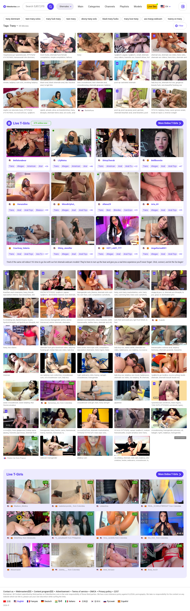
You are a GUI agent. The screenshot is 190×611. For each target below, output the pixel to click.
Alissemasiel (16, 570)
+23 (135, 210)
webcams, (86, 375)
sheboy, (120, 458)
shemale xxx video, (169, 55)
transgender (93, 378)
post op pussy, (127, 110)
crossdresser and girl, (86, 403)
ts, (63, 433)
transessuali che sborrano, (24, 57)
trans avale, (82, 347)
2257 (116, 591)
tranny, (97, 375)
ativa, (54, 110)
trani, (97, 403)
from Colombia (66, 403)
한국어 (95, 601)
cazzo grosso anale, (178, 110)
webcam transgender (48, 458)
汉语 (7, 601)
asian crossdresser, (11, 403)
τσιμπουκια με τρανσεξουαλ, (15, 55)
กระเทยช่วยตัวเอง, (20, 113)
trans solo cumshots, (138, 295)
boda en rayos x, (158, 113)
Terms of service (80, 591)
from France (21, 458)
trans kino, (172, 57)
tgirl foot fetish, (139, 320)
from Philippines (74, 538)
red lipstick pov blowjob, (26, 322)
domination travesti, (57, 295)
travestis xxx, (129, 57)
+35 (180, 210)
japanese (118, 403)
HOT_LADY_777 (114, 248)
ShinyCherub (109, 160)
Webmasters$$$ (23, 591)
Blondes (117, 210)
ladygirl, (154, 433)
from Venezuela (29, 538)
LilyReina (62, 160)
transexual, (57, 433)
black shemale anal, (57, 82)
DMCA (93, 591)
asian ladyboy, (25, 403)
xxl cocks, (68, 113)
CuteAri (162, 320)
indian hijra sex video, (58, 350)
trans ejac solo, (93, 347)
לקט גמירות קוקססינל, (85, 433)
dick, (92, 375)
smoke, (6, 82)
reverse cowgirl (171, 113)
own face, (84, 295)
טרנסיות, (154, 110)
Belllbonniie (156, 160)
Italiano (70, 601)
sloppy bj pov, (156, 292)
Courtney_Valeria (21, 248)
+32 (135, 166)
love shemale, (70, 295)
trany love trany (131, 19)
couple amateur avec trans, (136, 433)
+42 (91, 254)
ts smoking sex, (9, 320)
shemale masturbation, (100, 430)
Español (123, 601)
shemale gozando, (166, 350)
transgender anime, (59, 320)
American (31, 166)
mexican (6, 375)
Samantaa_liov (54, 403)
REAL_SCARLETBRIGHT (158, 506)
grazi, (157, 295)
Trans (11, 166)
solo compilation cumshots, (99, 295)
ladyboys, (167, 433)
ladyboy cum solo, (16, 82)
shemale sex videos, (159, 57)
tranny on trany (175, 19)
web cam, (135, 458)
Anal (41, 166)
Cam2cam (128, 210)
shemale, (127, 458)
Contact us (8, 591)
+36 (46, 166)
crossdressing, (83, 85)
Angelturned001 (159, 248)
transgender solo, (84, 292)
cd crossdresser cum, (53, 378)
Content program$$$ (43, 591)
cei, (41, 375)
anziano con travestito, (86, 320)
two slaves (12, 347)
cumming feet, (124, 295)
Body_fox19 (152, 570)
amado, (49, 110)
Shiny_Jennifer (65, 248)
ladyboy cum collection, (52, 375)
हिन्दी (58, 601)
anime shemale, (55, 322)
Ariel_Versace (108, 570)
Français (32, 601)
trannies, (49, 433)
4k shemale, (144, 378)
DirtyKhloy (18, 538)
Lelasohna (104, 506)
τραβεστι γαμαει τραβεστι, (125, 55)
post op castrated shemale (125, 82)
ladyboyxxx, (124, 350)
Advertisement (62, 591)
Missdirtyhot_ (68, 204)
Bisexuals (40, 210)
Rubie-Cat (11, 458)
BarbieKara (89, 110)
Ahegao (20, 166)
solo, (141, 292)
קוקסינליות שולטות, (48, 292)
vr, (163, 292)
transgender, (45, 430)
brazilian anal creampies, (13, 292)
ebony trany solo (89, 19)
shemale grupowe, (96, 85)
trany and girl (104, 403)
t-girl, (79, 375)
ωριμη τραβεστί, (137, 430)
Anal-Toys (129, 166)
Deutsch (46, 601)
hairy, (116, 292)
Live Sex (152, 6)
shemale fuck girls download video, (54, 347)
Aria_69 (155, 204)
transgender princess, (172, 430)
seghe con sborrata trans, (13, 110)
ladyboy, (161, 110)
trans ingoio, (100, 350)
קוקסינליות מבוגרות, (122, 430)
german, (140, 110)
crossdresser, (82, 378)
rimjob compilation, (58, 57)
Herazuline (22, 204)
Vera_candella (109, 538)
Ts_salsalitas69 (61, 538)
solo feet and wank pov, (123, 320)
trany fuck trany (53, 19)
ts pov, (30, 320)
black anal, (44, 82)
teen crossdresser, (84, 82)
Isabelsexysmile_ (65, 506)
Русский (109, 601)
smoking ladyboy (31, 82)
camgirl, (103, 375)
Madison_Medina (21, 506)
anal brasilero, (138, 113)
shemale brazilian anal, (123, 113)
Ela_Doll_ (152, 538)
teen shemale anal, (99, 82)
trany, (73, 110)
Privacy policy (105, 591)
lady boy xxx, (156, 82)
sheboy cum (82, 458)
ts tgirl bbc (49, 85)
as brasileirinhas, (64, 110)
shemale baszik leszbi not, (169, 378)
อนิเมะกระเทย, (45, 320)
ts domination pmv (167, 295)
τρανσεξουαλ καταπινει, (161, 403)
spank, (43, 110)
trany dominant (13, 19)
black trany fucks (111, 19)
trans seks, (181, 55)
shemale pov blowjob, (173, 292)
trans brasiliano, (25, 295)
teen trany (71, 19)
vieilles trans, (93, 322)
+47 (180, 166)
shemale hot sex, (169, 82)
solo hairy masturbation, (128, 292)
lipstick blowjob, (9, 322)
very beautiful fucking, (170, 85)
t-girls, (160, 433)
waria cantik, (130, 347)
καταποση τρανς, (176, 405)
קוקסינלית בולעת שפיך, (160, 405)
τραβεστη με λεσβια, (160, 375)
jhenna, (94, 292)
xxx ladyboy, (134, 350)
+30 (46, 210)
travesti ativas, (141, 57)
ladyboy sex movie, (132, 375)
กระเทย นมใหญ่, (175, 375)
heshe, (58, 430)
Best (108, 210)
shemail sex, (156, 55)
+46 (91, 166)
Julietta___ (63, 570)
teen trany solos (33, 19)
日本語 (83, 601)
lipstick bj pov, (22, 320)
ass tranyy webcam (153, 19)
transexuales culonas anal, (162, 347)
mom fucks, (45, 55)
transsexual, (71, 430)
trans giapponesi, (19, 430)
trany (79, 55)
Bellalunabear (19, 160)
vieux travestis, (102, 320)
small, (139, 55)
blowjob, (43, 113)
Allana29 (107, 204)
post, (135, 110)
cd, (182, 430)
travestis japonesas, (17, 433)
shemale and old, (105, 322)
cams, (63, 430)
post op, (117, 110)
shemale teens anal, (55, 113)
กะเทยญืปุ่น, (7, 430)
